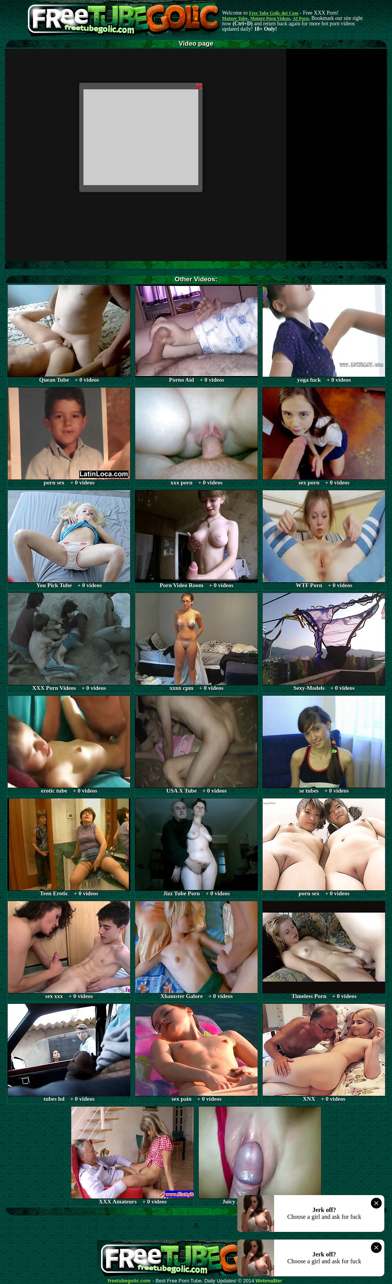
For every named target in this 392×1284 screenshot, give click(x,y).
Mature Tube (235, 18)
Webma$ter (269, 1281)
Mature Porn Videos (270, 18)
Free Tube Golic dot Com (273, 13)
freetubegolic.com (129, 1281)
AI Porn (301, 18)
